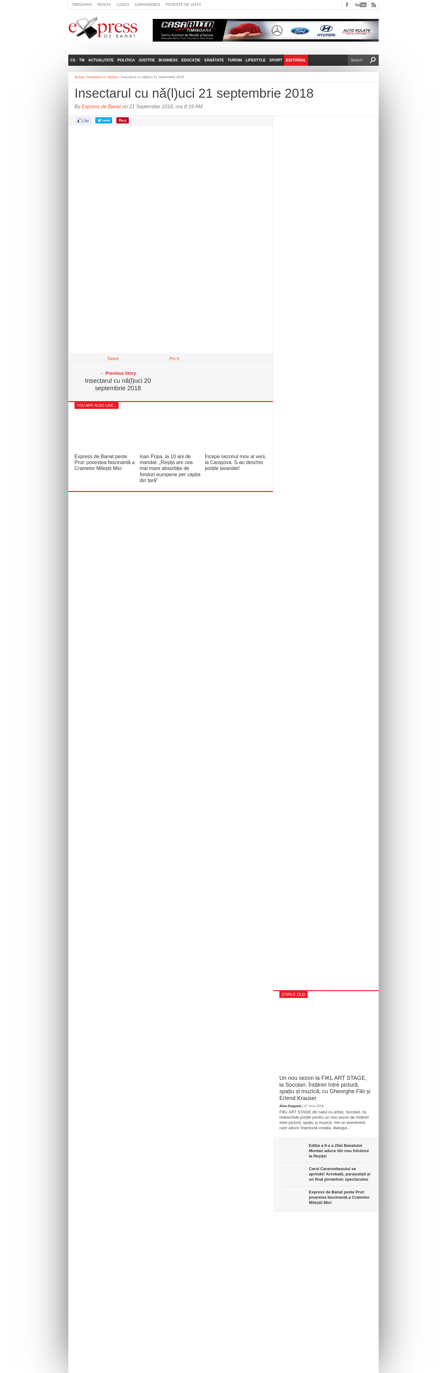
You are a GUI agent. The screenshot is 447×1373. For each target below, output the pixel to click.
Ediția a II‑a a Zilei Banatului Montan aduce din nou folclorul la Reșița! (339, 1150)
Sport (275, 60)
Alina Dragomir (290, 1106)
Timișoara (81, 4)
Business (168, 60)
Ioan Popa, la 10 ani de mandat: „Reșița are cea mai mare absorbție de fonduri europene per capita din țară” (170, 468)
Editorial (296, 60)
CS (72, 60)
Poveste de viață (183, 4)
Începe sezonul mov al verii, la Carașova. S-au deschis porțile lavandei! (235, 462)
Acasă (79, 77)
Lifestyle (256, 60)
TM (81, 60)
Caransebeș (147, 4)
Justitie (146, 60)
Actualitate (101, 60)
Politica (126, 60)
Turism (235, 60)
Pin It (174, 358)
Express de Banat (101, 106)
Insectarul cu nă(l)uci (103, 77)
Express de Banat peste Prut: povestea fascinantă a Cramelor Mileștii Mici (104, 462)
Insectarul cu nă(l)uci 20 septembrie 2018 (118, 384)
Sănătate (214, 60)
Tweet (113, 358)
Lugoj (122, 4)
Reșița (104, 4)
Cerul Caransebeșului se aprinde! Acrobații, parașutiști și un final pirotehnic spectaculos (339, 1174)
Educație (190, 60)
